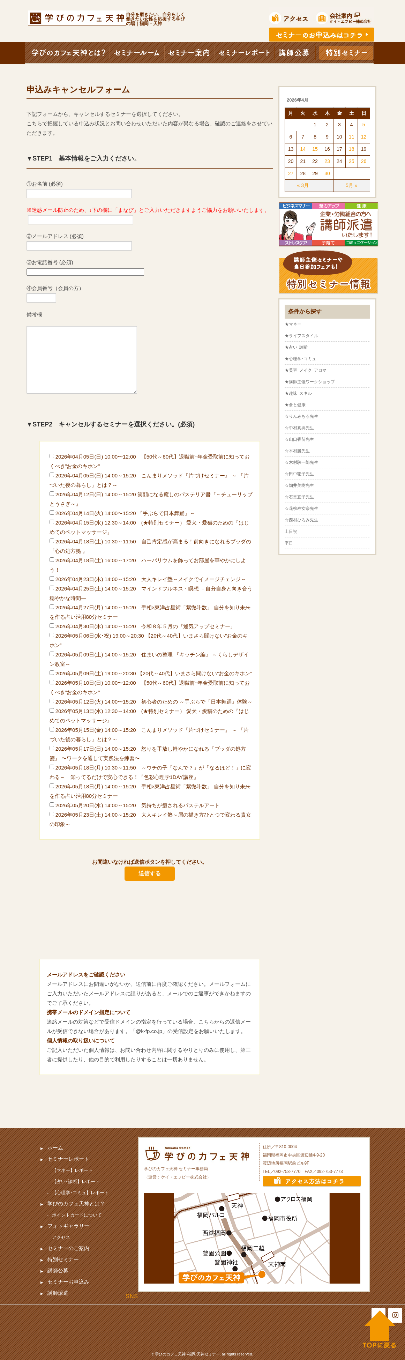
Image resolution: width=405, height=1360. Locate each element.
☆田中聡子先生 (299, 473)
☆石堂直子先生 (299, 497)
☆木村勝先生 (297, 450)
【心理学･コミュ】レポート (80, 1192)
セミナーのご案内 (68, 1248)
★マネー (293, 324)
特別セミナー (63, 1259)
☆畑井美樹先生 (299, 485)
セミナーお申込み (68, 1282)
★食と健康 (295, 404)
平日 (289, 543)
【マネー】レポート (72, 1170)
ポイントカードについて (77, 1215)
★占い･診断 (296, 347)
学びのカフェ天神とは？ (76, 1203)
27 (291, 173)
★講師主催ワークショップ (310, 381)
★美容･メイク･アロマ (306, 370)
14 (303, 149)
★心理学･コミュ (300, 358)
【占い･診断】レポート (76, 1181)
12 (364, 137)
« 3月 (303, 185)
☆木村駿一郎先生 (301, 462)
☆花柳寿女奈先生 (301, 508)
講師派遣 (57, 1293)
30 (327, 173)
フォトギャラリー (68, 1226)
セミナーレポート (68, 1159)
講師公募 (57, 1270)
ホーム (55, 1148)
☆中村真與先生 (299, 427)
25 (351, 161)
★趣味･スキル (298, 393)
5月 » (351, 185)
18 (351, 149)
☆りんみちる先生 (301, 416)
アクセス (61, 1237)
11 (351, 137)
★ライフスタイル (301, 335)
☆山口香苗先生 (299, 439)
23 (327, 161)
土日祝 (291, 531)
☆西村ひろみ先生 (301, 520)
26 (364, 161)
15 (315, 149)
